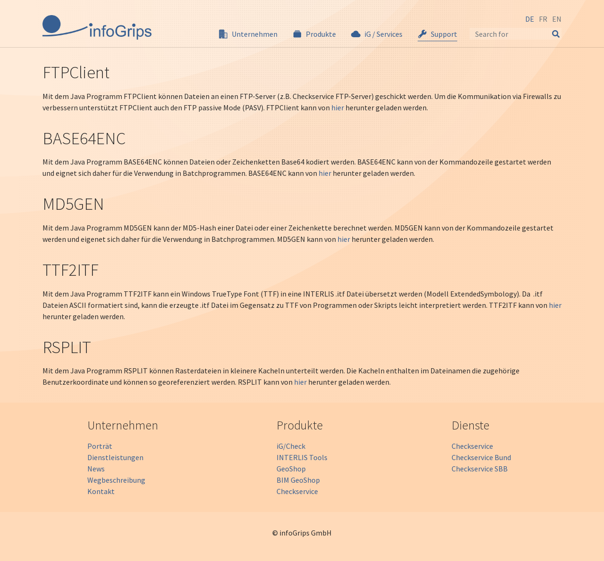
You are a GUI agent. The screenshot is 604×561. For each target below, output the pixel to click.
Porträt (99, 446)
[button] (248, 34)
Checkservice (297, 491)
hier (337, 107)
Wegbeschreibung (116, 480)
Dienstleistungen (115, 457)
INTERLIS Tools (302, 457)
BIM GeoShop (298, 480)
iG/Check (291, 446)
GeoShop (291, 468)
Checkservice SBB (480, 468)
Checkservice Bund (481, 457)
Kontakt (101, 491)
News (96, 468)
